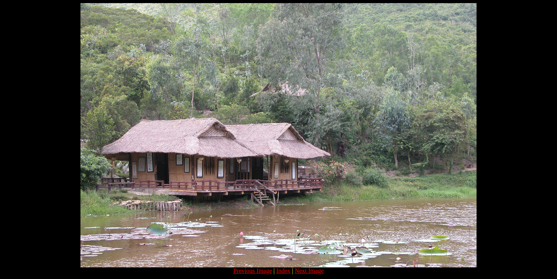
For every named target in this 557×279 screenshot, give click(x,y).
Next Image (309, 270)
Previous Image (252, 270)
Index (283, 270)
